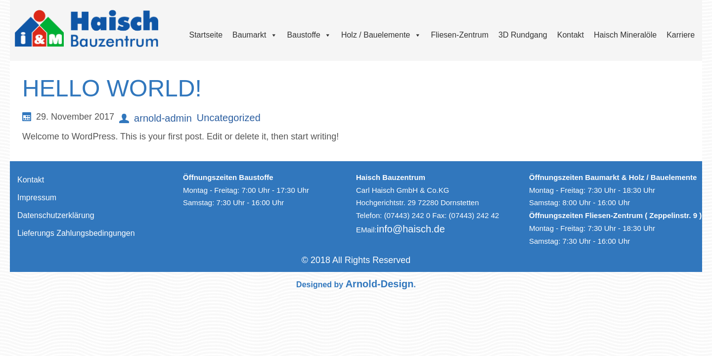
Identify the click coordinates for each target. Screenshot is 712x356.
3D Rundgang (522, 35)
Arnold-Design (380, 283)
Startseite (206, 35)
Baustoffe (309, 35)
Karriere (681, 35)
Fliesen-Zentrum (460, 35)
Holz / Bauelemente (381, 35)
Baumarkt (254, 35)
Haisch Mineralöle (625, 35)
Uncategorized (229, 117)
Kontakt (570, 35)
